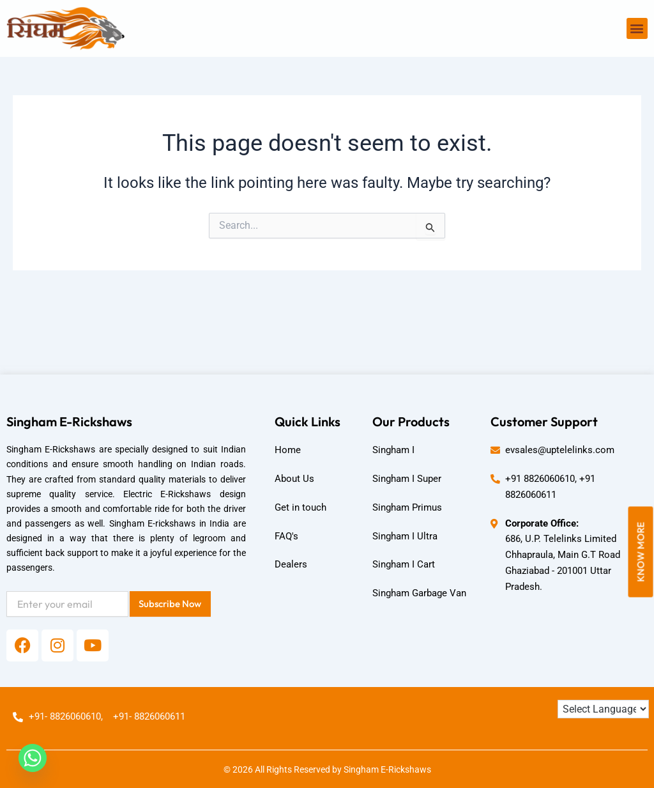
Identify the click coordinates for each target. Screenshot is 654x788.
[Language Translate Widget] (603, 709)
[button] (637, 28)
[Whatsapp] (33, 758)
